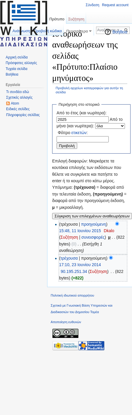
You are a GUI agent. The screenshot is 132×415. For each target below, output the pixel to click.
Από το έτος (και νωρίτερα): (82, 112)
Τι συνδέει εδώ (17, 92)
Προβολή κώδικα (48, 31)
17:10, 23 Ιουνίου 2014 (80, 264)
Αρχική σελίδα (17, 57)
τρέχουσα (69, 258)
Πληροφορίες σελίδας (23, 115)
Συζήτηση (69, 237)
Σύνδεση (92, 5)
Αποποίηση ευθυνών (66, 322)
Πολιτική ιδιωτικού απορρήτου (72, 295)
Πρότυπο (56, 19)
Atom (15, 103)
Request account (115, 5)
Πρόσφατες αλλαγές (21, 63)
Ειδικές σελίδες (18, 109)
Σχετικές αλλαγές (19, 97)
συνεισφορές (93, 237)
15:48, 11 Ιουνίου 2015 (80, 230)
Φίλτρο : (73, 132)
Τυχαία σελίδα (16, 69)
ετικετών (78, 132)
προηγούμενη (93, 224)
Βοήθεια (120, 32)
